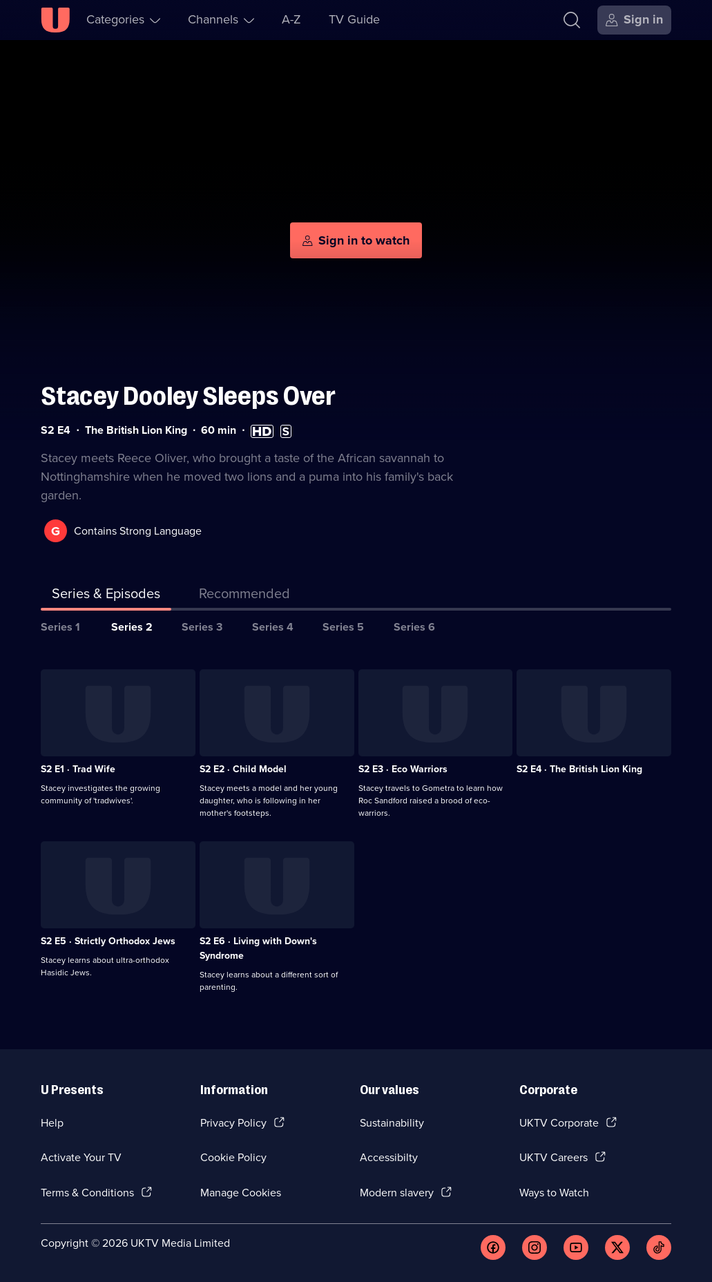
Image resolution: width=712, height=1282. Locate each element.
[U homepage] (55, 20)
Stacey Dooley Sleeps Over (188, 396)
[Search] (571, 20)
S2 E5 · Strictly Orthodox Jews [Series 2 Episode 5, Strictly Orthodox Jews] (108, 941)
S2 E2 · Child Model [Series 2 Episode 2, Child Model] (243, 769)
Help (52, 1123)
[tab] (244, 596)
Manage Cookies (240, 1192)
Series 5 (343, 627)
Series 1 (60, 627)
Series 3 (202, 627)
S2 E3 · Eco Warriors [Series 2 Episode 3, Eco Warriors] (403, 769)
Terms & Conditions (87, 1192)
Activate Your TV (81, 1157)
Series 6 (414, 627)
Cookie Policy (233, 1157)
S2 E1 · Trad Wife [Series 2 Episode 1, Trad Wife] (78, 769)
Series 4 (273, 627)
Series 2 (132, 627)
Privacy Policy (233, 1123)
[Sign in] (634, 20)
